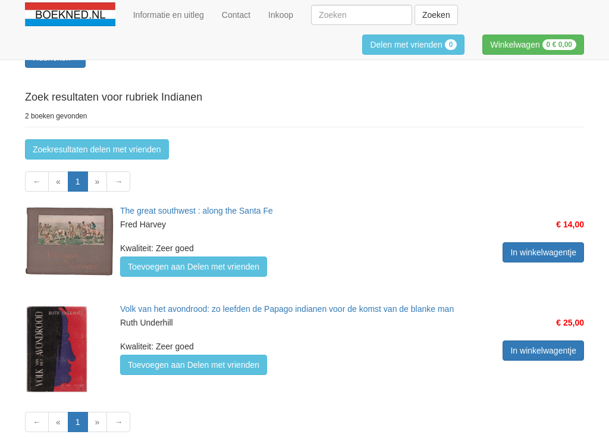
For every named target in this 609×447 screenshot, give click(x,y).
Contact (236, 15)
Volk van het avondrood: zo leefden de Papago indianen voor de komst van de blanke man (287, 309)
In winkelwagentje (543, 252)
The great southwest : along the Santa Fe (196, 210)
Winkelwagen (533, 44)
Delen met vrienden (413, 44)
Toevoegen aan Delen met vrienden (193, 266)
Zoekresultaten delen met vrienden (97, 149)
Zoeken (436, 15)
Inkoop (280, 15)
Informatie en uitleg (168, 15)
